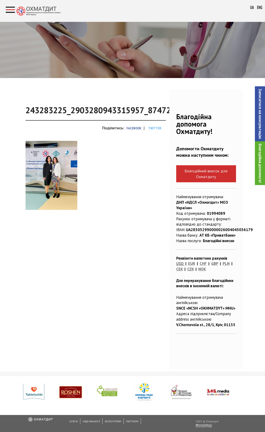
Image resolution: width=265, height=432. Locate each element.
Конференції (62, 38)
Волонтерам (113, 421)
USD (180, 263)
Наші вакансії (91, 421)
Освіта (73, 421)
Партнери (132, 421)
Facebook (134, 128)
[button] (260, 113)
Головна (38, 38)
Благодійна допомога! (260, 163)
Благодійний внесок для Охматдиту (206, 173)
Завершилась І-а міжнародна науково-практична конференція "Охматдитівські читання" (155, 38)
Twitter (154, 128)
